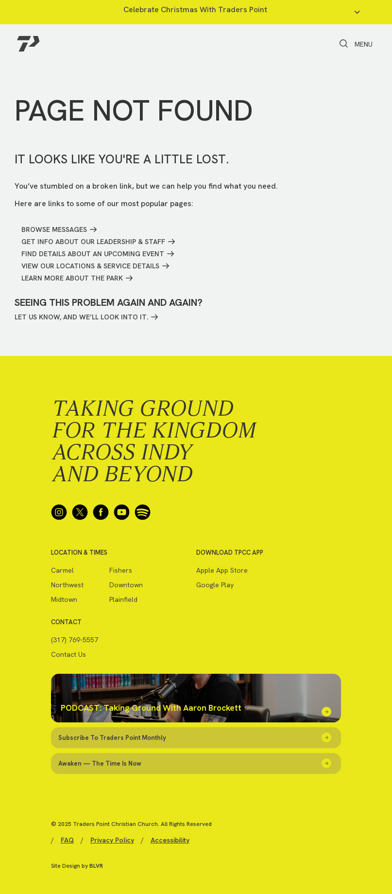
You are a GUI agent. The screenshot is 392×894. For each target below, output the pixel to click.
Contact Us (68, 654)
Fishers (120, 570)
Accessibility (170, 840)
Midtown (64, 599)
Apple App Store (222, 570)
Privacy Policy (112, 840)
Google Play (215, 584)
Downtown (126, 584)
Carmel (62, 570)
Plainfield (123, 599)
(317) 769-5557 (74, 639)
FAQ (67, 840)
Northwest (67, 584)
